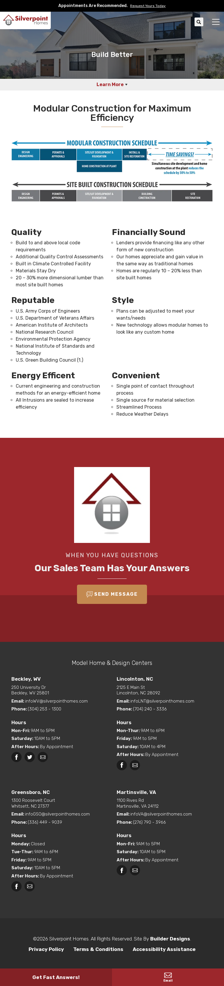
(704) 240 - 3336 (150, 709)
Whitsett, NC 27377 (59, 803)
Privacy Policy (46, 949)
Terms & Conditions (98, 949)
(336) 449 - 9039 (45, 822)
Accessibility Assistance (164, 949)
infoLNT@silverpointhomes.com (162, 701)
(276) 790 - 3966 (149, 822)
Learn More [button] (110, 84)
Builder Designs (170, 939)
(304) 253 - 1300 (44, 709)
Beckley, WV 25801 (59, 690)
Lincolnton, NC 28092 (165, 690)
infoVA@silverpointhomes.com (161, 814)
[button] (147, 6)
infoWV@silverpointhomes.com (56, 701)
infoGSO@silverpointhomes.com (57, 814)
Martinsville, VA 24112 (165, 803)
